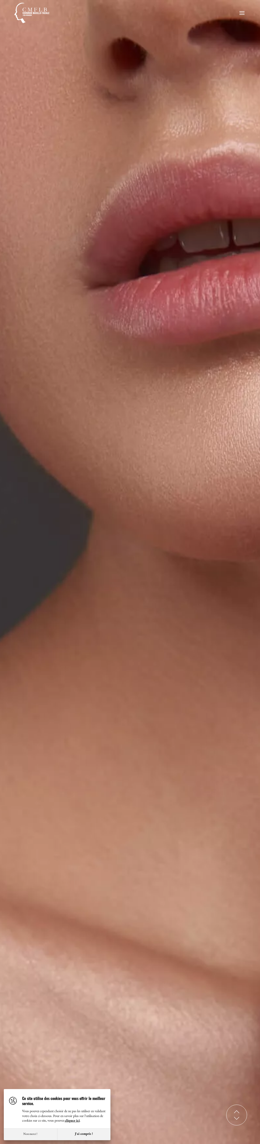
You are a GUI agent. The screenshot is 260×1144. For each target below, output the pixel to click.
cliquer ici (72, 1121)
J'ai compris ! (84, 1134)
